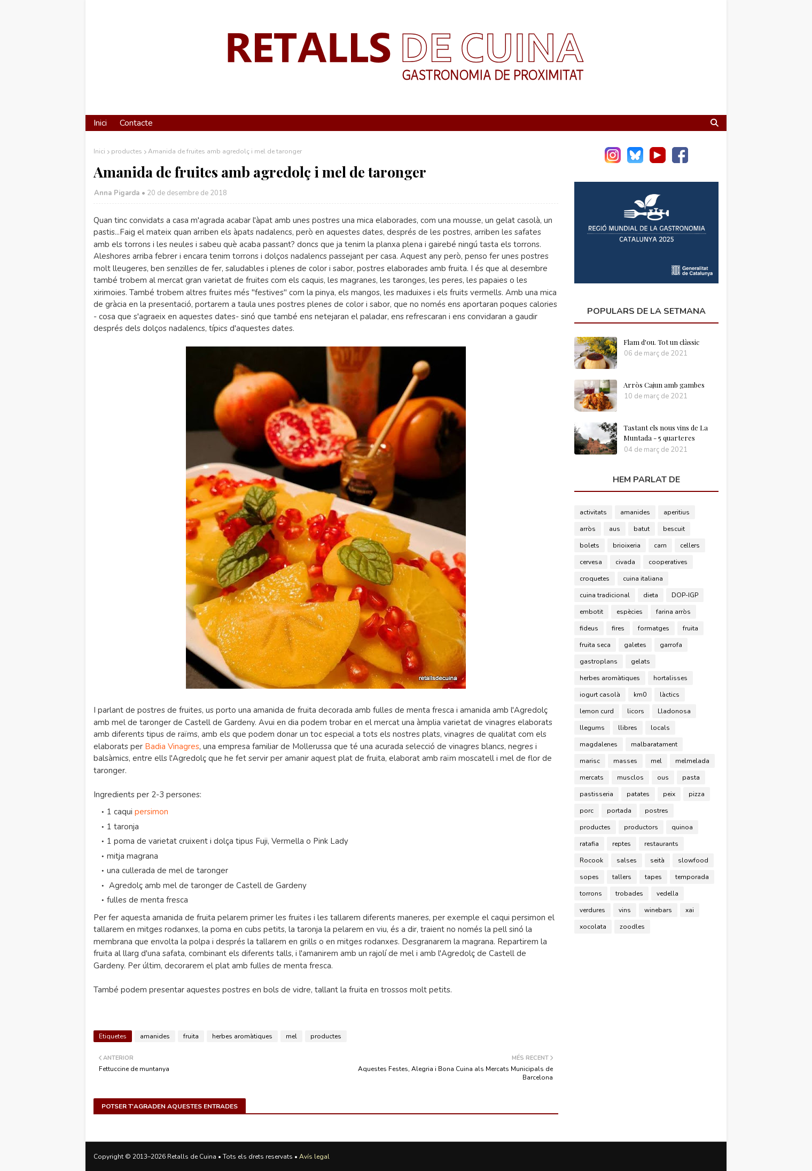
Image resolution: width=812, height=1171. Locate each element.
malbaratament (654, 744)
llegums (592, 727)
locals (660, 727)
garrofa (671, 645)
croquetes (595, 578)
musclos (630, 777)
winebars (658, 910)
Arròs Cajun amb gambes (664, 384)
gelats (640, 661)
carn (660, 545)
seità (657, 860)
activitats (593, 512)
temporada (692, 877)
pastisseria (596, 794)
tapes (653, 877)
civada (625, 562)
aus (614, 529)
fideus (589, 628)
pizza (697, 794)
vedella (667, 893)
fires (618, 628)
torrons (591, 893)
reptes (621, 843)
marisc (590, 761)
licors (635, 711)
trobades (629, 893)
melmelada (692, 761)
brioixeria (627, 545)
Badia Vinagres (172, 746)
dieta (650, 595)
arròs (588, 529)
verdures (592, 910)
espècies (629, 611)
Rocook (591, 860)
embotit (591, 611)
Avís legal (314, 1156)
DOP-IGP (685, 595)
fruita (191, 1036)
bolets (589, 545)
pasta (691, 777)
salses (626, 860)
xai (689, 910)
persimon (151, 811)
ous (663, 777)
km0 (640, 694)
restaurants (661, 843)
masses (625, 761)
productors (641, 827)
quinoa (682, 827)
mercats (592, 777)
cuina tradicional (605, 595)
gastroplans (599, 661)
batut (642, 529)
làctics (670, 694)
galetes (635, 645)
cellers (690, 545)
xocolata (593, 926)
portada (619, 810)
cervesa (591, 562)
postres (656, 810)
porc (587, 810)
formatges (653, 628)
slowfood (693, 860)
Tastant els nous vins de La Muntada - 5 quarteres (665, 433)
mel (291, 1036)
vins (625, 910)
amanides (155, 1036)
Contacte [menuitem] (136, 123)
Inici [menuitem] (100, 123)
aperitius (676, 512)
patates (638, 794)
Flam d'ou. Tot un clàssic (661, 341)
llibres (627, 727)
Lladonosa (674, 711)
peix (669, 794)
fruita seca (595, 645)
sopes (589, 877)
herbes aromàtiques (242, 1036)
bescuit (674, 529)
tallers (621, 877)
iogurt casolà (600, 694)
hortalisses (670, 678)
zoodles (632, 926)
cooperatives (668, 562)
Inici (99, 151)
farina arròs (673, 611)
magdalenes (599, 744)
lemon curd (597, 711)
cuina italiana (643, 578)
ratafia (589, 843)
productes (126, 151)
